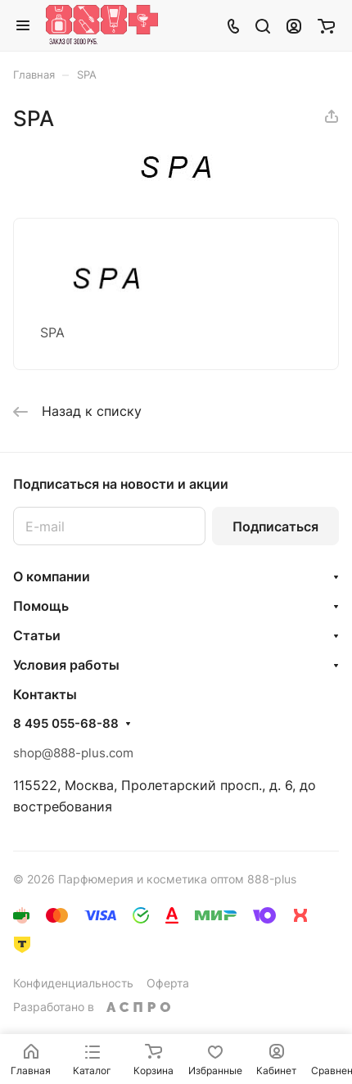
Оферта (168, 983)
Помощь (41, 606)
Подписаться (275, 526)
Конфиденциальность (73, 983)
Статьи (37, 635)
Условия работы (66, 665)
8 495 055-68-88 (66, 723)
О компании (51, 576)
